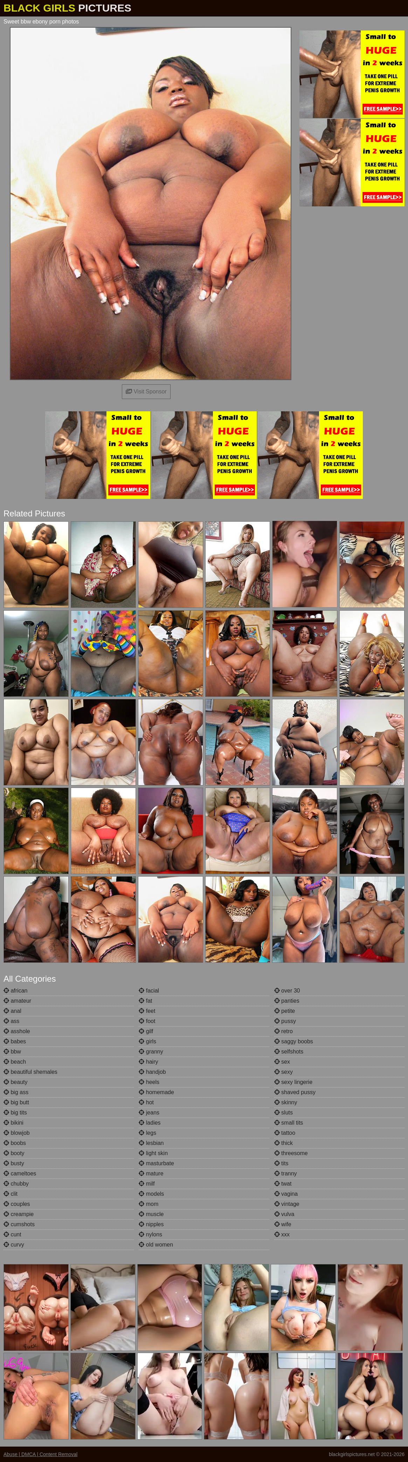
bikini (13, 1123)
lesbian (151, 1143)
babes (15, 1041)
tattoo (284, 1133)
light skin (153, 1153)
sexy (283, 1072)
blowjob (17, 1133)
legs (147, 1133)
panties (286, 1001)
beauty (15, 1082)
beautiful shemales (30, 1072)
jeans (149, 1113)
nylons (150, 1234)
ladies (149, 1123)
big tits (15, 1113)
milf (146, 1184)
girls (147, 1041)
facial (149, 991)
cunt (12, 1234)
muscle (151, 1214)
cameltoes (20, 1173)
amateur (17, 1001)
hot (146, 1102)
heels (149, 1082)
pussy (285, 1021)
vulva (284, 1214)
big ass (16, 1092)
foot (147, 1021)
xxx (282, 1234)
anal (12, 1011)
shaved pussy (295, 1092)
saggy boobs (293, 1041)
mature (151, 1173)
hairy (148, 1062)
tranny (285, 1173)
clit (11, 1194)
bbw (12, 1052)
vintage (286, 1204)
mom (148, 1204)
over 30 (287, 991)
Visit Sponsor (146, 391)
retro (283, 1031)
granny (151, 1052)
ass (11, 1021)
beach (15, 1062)
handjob (152, 1072)
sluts (283, 1113)
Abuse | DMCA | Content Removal (40, 1454)
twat (283, 1184)
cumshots (19, 1224)
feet (147, 1011)
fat (145, 1001)
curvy (14, 1245)
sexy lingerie (293, 1082)
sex (282, 1062)
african (15, 991)
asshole (17, 1031)
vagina (286, 1194)
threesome (291, 1153)
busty (14, 1163)
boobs (15, 1143)
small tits (288, 1123)
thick (283, 1143)
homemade (156, 1092)
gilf (146, 1031)
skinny (285, 1102)
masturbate (156, 1163)
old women (156, 1245)
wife (282, 1224)
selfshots (289, 1052)
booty (14, 1153)
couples (17, 1204)
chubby (16, 1184)
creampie (19, 1214)
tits (281, 1163)
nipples (151, 1224)
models (151, 1194)
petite (284, 1011)
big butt (16, 1102)
